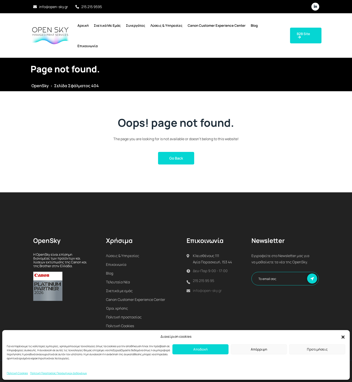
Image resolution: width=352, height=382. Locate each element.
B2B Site (303, 35)
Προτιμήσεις (317, 349)
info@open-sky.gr (53, 6)
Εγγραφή (312, 278)
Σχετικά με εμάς (107, 25)
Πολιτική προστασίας (124, 317)
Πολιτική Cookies (17, 373)
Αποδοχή (200, 349)
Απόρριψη (259, 349)
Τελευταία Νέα (118, 282)
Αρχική (83, 25)
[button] (343, 336)
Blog (254, 25)
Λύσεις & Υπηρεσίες (166, 25)
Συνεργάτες (135, 25)
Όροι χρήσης (117, 308)
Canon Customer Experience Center (217, 25)
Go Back (176, 158)
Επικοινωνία (87, 46)
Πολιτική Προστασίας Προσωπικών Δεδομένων (58, 373)
